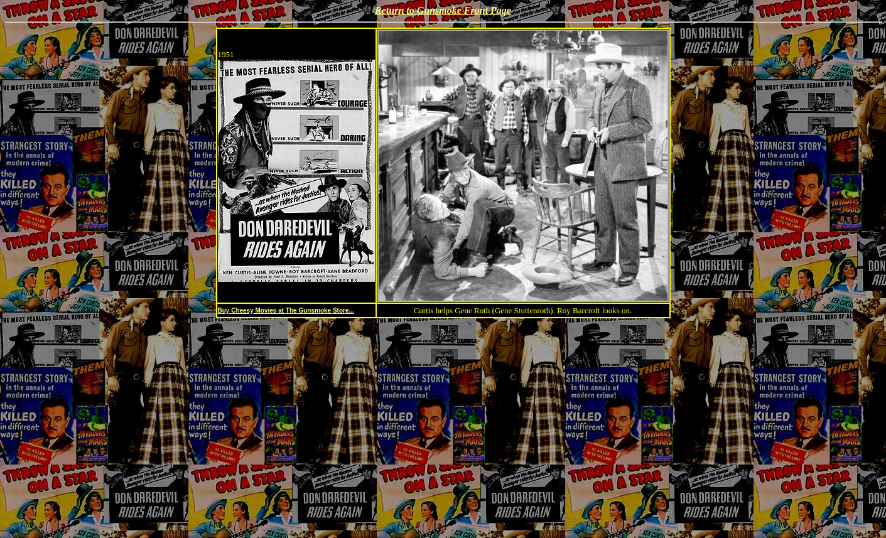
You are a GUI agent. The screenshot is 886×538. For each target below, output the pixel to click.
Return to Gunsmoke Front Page (443, 10)
